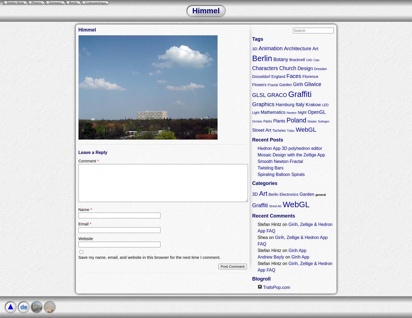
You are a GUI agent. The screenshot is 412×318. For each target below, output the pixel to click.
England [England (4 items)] (278, 76)
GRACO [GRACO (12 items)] (277, 95)
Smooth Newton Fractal (280, 161)
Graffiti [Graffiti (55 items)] (300, 94)
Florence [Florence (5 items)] (310, 76)
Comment (88, 161)
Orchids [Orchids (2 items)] (257, 121)
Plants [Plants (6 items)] (279, 120)
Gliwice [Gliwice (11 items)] (312, 84)
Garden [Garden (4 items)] (285, 85)
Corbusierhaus (95, 2)
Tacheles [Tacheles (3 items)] (279, 131)
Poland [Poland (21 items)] (296, 120)
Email (85, 224)
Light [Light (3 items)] (256, 113)
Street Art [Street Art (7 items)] (261, 130)
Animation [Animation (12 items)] (271, 48)
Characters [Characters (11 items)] (265, 68)
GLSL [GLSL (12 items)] (259, 95)
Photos (37, 2)
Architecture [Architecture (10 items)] (297, 48)
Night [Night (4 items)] (302, 112)
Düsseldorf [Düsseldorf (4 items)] (261, 76)
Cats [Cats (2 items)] (316, 60)
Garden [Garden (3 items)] (307, 194)
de (23, 307)
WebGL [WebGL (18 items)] (306, 129)
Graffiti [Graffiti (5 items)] (260, 205)
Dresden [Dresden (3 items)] (320, 69)
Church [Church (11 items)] (287, 68)
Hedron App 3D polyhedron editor (290, 148)
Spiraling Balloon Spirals (281, 174)
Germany (55, 2)
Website (85, 238)
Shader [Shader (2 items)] (312, 121)
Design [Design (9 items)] (305, 68)
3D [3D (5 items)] (254, 48)
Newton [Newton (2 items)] (292, 112)
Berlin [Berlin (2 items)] (273, 194)
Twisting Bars (271, 168)
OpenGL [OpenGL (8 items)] (317, 112)
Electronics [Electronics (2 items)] (288, 194)
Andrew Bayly (271, 257)
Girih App (297, 250)
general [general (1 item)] (321, 194)
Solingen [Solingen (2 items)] (323, 121)
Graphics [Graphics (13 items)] (263, 104)
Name (85, 209)
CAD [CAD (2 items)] (309, 60)
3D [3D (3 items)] (255, 194)
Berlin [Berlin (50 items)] (262, 58)
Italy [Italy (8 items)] (300, 104)
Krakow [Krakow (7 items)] (313, 104)
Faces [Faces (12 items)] (294, 76)
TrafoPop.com (274, 287)
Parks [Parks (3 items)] (267, 121)
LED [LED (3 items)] (325, 105)
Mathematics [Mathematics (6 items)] (273, 112)
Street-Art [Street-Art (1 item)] (275, 206)
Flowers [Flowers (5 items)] (259, 84)
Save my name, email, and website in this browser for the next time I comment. (149, 257)
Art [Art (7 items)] (315, 48)
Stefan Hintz (15, 2)
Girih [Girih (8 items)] (298, 84)
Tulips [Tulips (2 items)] (291, 130)
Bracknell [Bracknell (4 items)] (297, 60)
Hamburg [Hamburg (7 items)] (285, 104)
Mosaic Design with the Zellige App (291, 155)
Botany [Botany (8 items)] (280, 59)
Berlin (73, 2)
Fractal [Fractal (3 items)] (273, 85)
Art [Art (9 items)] (263, 193)
